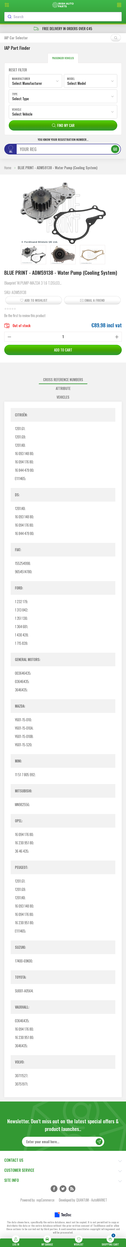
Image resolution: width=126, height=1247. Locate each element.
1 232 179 (21, 601)
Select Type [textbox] (20, 98)
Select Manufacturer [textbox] (27, 83)
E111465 (20, 478)
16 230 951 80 (24, 842)
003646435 (22, 673)
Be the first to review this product (24, 315)
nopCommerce (45, 1200)
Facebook (54, 1188)
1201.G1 (20, 428)
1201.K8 (20, 445)
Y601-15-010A (24, 728)
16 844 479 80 (24, 470)
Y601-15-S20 (23, 744)
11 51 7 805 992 (25, 774)
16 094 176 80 (24, 461)
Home (7, 167)
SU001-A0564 (24, 990)
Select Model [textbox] (76, 83)
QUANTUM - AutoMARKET (91, 1200)
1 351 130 (21, 618)
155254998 (22, 563)
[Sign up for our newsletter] (63, 1142)
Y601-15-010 (23, 719)
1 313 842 (21, 609)
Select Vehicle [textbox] (22, 114)
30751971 (21, 1084)
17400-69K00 (23, 961)
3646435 (21, 689)
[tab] (63, 379)
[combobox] (63, 16)
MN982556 (22, 804)
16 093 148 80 (24, 453)
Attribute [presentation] (63, 388)
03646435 (22, 681)
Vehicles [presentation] (63, 397)
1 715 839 (21, 643)
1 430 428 (21, 634)
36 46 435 (21, 851)
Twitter (63, 1188)
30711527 (21, 1075)
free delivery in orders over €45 (63, 28)
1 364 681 (21, 626)
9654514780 (23, 571)
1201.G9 (20, 436)
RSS (72, 1188)
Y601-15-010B (24, 736)
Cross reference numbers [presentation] (63, 379)
